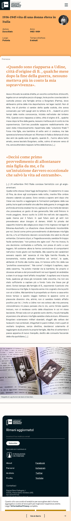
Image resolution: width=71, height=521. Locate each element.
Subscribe (13, 443)
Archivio (10, 473)
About (9, 463)
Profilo (9, 478)
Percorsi (10, 468)
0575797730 (14, 495)
